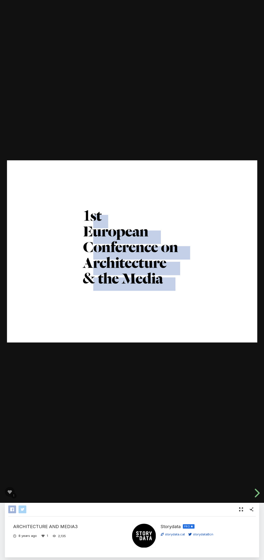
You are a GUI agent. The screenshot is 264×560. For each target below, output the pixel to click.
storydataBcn (200, 534)
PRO (187, 526)
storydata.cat (173, 534)
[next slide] (256, 493)
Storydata (171, 526)
